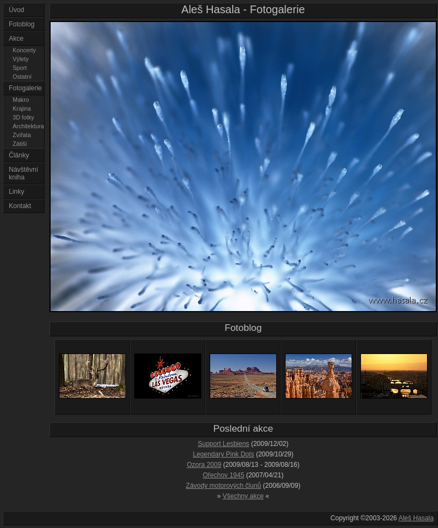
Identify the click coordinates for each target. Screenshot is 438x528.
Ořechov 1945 (223, 475)
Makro (21, 99)
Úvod (16, 10)
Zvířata (22, 135)
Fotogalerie (25, 88)
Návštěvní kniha (23, 173)
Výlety (21, 59)
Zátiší (20, 143)
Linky (16, 191)
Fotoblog (22, 24)
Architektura (28, 126)
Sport (19, 67)
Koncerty (24, 50)
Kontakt (20, 206)
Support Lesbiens (223, 444)
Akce (16, 38)
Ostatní (22, 76)
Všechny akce (243, 496)
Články (19, 155)
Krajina (22, 108)
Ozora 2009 (204, 465)
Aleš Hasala (416, 518)
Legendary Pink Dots (223, 454)
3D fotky (23, 117)
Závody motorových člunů (223, 485)
